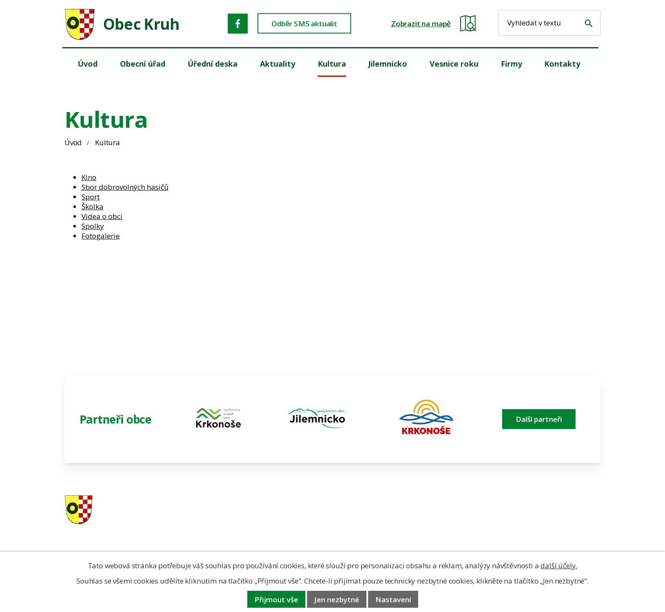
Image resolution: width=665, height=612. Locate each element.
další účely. (558, 565)
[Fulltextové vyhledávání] (549, 23)
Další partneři (539, 419)
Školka (92, 206)
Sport (90, 197)
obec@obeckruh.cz (539, 521)
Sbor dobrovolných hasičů (124, 187)
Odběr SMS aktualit (304, 23)
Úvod (73, 142)
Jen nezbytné (336, 599)
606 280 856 (392, 521)
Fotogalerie (100, 236)
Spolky (92, 226)
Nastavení (393, 599)
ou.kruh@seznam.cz (542, 510)
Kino (88, 177)
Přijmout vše (276, 599)
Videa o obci (102, 216)
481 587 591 (392, 510)
